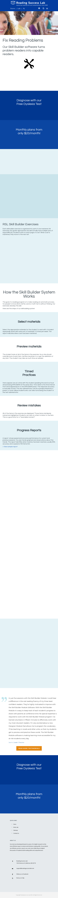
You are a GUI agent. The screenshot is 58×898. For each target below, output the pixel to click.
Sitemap (15, 830)
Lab (18, 8)
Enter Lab (15, 827)
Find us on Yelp (20, 878)
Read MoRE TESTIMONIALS (29, 748)
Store (12, 8)
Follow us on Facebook (22, 874)
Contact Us (16, 833)
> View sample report (10, 446)
